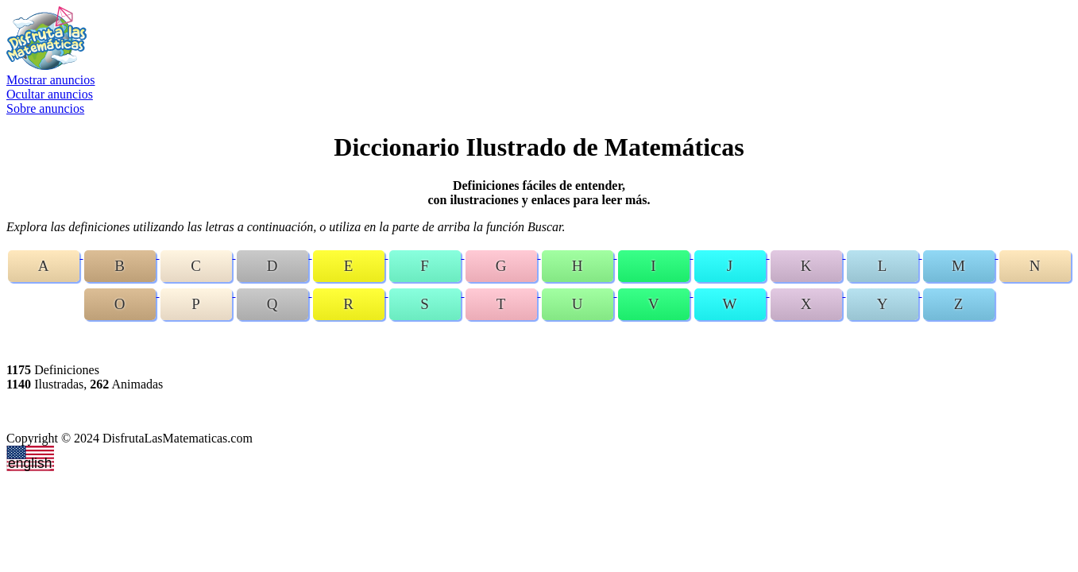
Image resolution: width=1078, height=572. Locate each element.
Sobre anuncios (45, 108)
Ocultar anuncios (49, 94)
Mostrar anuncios (50, 80)
